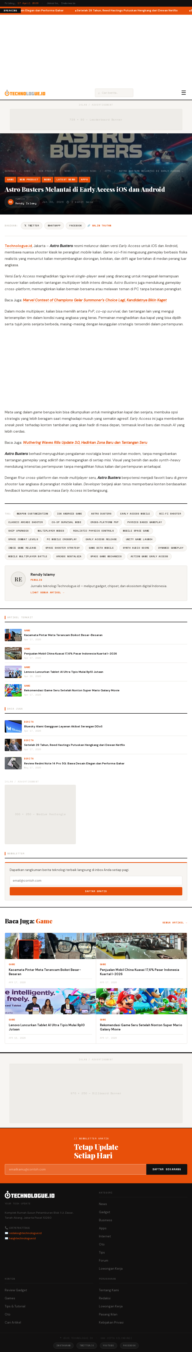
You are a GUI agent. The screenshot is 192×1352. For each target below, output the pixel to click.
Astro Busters (101, 513)
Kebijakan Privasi (111, 1322)
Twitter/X (87, 1345)
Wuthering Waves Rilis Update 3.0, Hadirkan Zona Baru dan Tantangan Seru (85, 442)
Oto (102, 1244)
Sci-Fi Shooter (170, 513)
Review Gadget (16, 1290)
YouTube (108, 1345)
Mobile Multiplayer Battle (27, 556)
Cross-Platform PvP (104, 522)
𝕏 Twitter (31, 225)
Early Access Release (101, 539)
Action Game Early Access (149, 556)
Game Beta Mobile (101, 548)
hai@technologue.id (22, 1238)
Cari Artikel (13, 1322)
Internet (105, 1236)
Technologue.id (18, 245)
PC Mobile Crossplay (61, 539)
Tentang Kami (109, 1290)
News (67, 171)
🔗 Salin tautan (99, 225)
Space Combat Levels (23, 539)
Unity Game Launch (139, 539)
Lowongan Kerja (111, 1269)
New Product (47, 171)
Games (10, 1298)
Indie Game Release (22, 548)
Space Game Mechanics (106, 556)
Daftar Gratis (96, 891)
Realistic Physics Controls (93, 531)
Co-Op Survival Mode (66, 522)
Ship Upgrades (18, 531)
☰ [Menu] (183, 93)
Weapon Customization (32, 513)
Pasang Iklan (108, 1314)
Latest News (88, 171)
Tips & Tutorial (15, 1306)
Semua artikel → (174, 922)
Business (105, 1220)
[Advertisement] (96, 50)
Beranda (10, 171)
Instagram (63, 1345)
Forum (103, 1260)
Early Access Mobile (135, 513)
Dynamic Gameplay (170, 548)
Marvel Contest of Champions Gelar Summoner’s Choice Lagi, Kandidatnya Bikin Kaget (95, 300)
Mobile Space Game (136, 531)
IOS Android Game (69, 513)
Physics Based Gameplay (144, 522)
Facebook (75, 225)
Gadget (104, 1212)
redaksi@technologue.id (25, 1233)
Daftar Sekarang (166, 1169)
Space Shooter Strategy (62, 548)
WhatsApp (54, 225)
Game (27, 171)
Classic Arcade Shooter (25, 522)
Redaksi (105, 1298)
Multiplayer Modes (51, 531)
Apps (108, 171)
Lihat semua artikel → (47, 592)
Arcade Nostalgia (68, 556)
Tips (102, 1252)
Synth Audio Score (136, 548)
